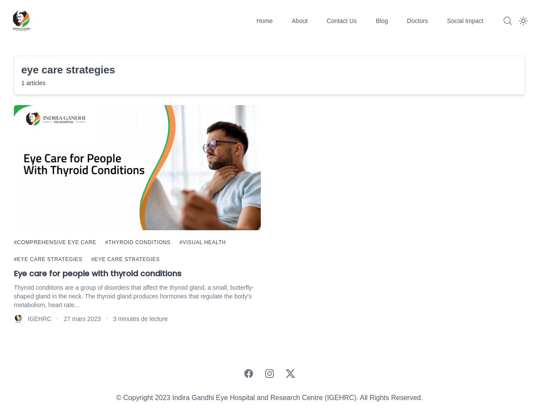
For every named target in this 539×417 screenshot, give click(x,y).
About (300, 20)
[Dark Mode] (523, 21)
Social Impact (465, 20)
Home (265, 20)
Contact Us (342, 20)
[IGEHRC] (20, 20)
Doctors (418, 20)
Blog (383, 20)
